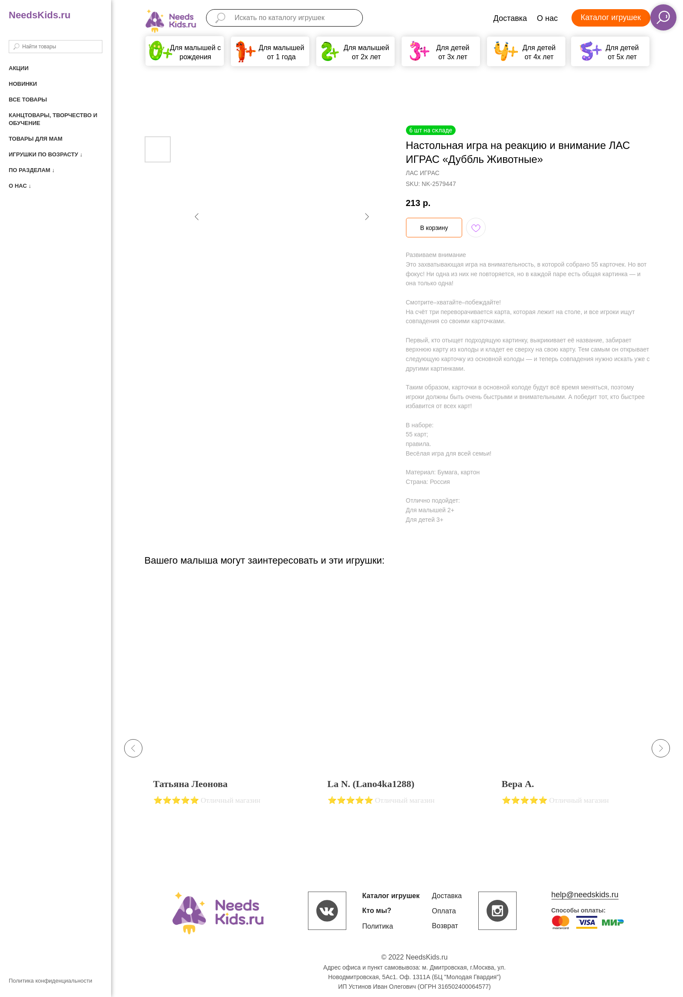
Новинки (23, 84)
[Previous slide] (133, 748)
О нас (547, 18)
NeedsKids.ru (40, 15)
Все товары (28, 99)
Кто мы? (377, 910)
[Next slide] (661, 748)
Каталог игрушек (611, 17)
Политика (377, 926)
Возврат (445, 925)
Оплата (444, 911)
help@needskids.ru (585, 894)
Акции (19, 68)
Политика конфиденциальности (50, 980)
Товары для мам (35, 138)
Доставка (510, 18)
